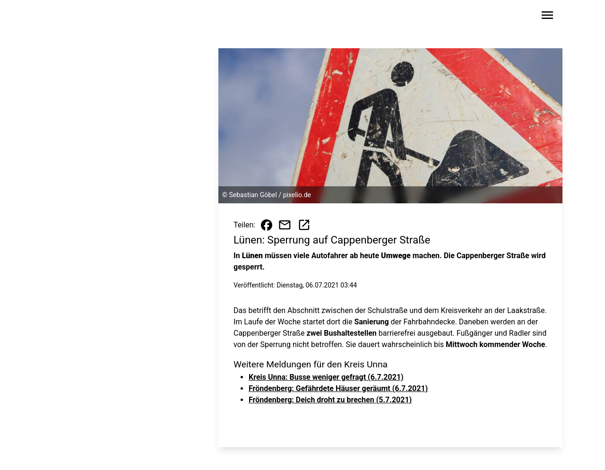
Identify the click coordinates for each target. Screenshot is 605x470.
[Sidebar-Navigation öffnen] (547, 17)
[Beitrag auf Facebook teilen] (266, 225)
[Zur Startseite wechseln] (72, 17)
